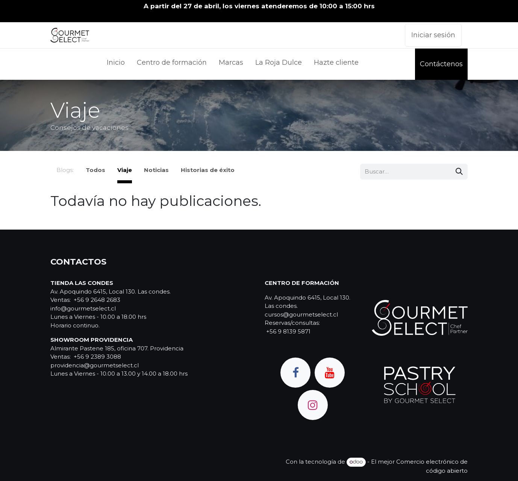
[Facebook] (295, 373)
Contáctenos (441, 64)
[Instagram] (313, 405)
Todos (95, 170)
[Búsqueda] (459, 172)
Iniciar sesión (433, 35)
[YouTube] (330, 373)
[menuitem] (116, 64)
